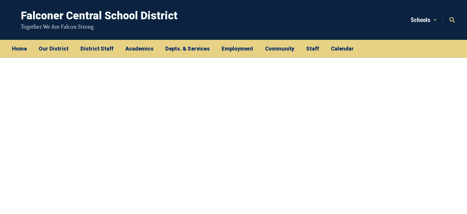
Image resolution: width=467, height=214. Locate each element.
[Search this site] (452, 20)
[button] (424, 19)
